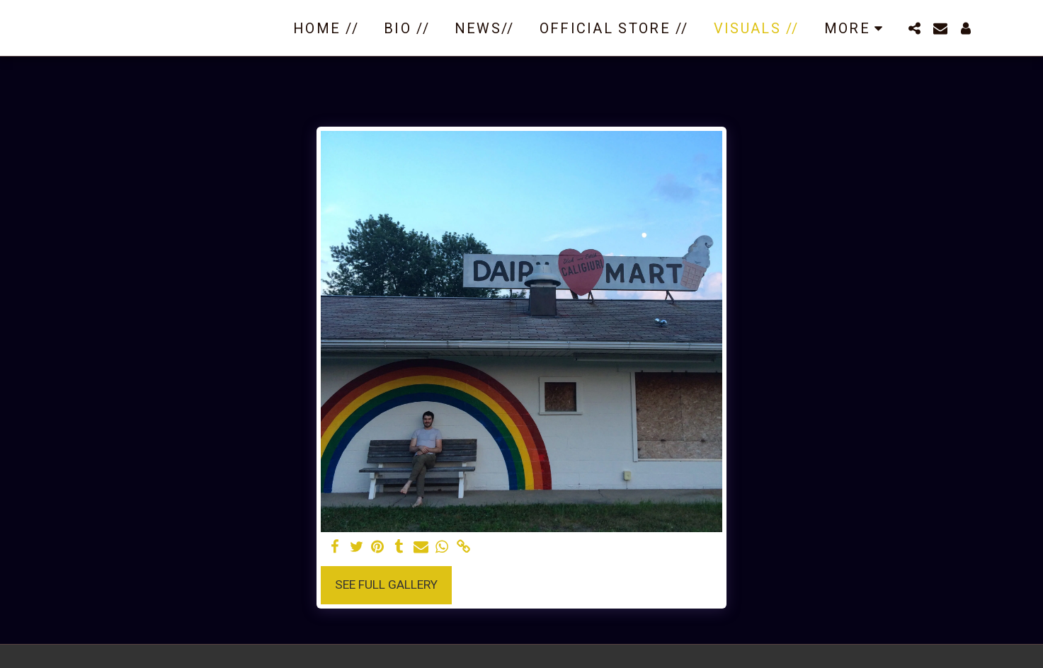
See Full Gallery (386, 584)
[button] (915, 28)
